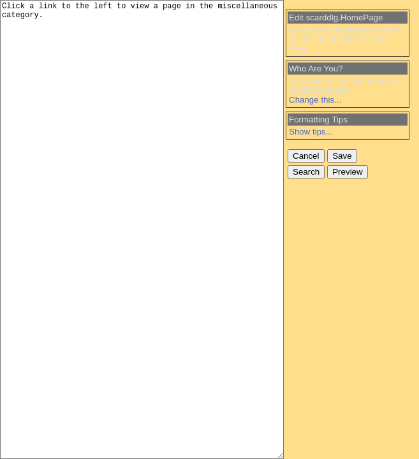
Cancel (306, 156)
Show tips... (311, 131)
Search (306, 172)
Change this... (315, 100)
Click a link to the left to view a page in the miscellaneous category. (142, 229)
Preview (347, 172)
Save (341, 156)
